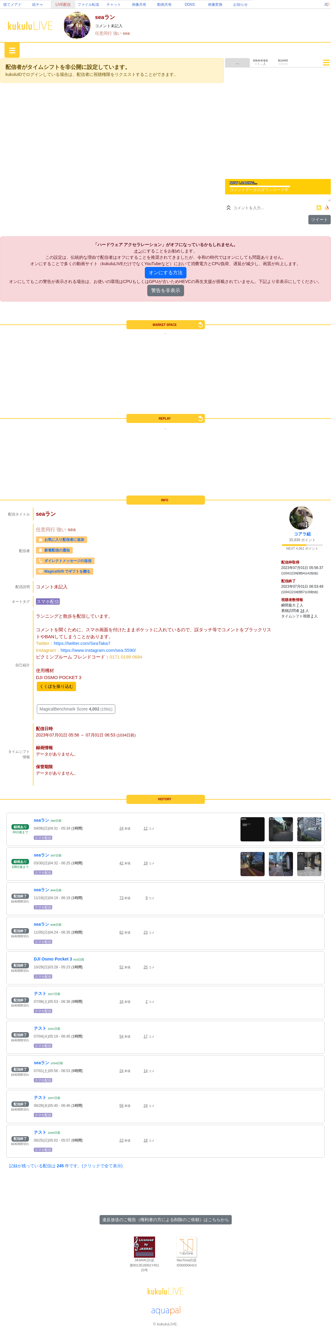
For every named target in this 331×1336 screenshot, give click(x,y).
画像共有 (139, 4)
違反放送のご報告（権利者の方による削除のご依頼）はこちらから (165, 1219)
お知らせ (240, 4)
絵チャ (37, 4)
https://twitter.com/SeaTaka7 (82, 643)
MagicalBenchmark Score (76, 709)
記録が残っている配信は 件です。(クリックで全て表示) (66, 1165)
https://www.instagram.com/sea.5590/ (98, 650)
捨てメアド (12, 4)
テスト (40, 993)
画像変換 (215, 4)
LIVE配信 (63, 4)
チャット (114, 4)
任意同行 (104, 33)
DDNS (190, 4)
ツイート (319, 219)
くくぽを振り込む (56, 686)
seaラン (41, 820)
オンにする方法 (166, 272)
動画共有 (164, 4)
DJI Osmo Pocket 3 (53, 959)
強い (118, 33)
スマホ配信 (48, 601)
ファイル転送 (88, 4)
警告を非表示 (165, 290)
